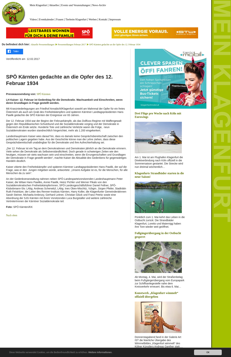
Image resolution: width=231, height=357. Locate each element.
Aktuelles (54, 5)
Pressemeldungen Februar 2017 (72, 44)
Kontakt (103, 19)
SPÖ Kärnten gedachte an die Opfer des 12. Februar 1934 (114, 44)
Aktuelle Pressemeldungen (42, 44)
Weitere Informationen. (100, 352)
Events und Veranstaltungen (75, 5)
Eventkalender (46, 19)
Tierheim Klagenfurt (76, 19)
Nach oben (11, 215)
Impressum (115, 19)
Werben (93, 19)
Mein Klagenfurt (38, 5)
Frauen (59, 19)
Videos (33, 19)
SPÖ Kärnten (43, 94)
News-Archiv (99, 5)
